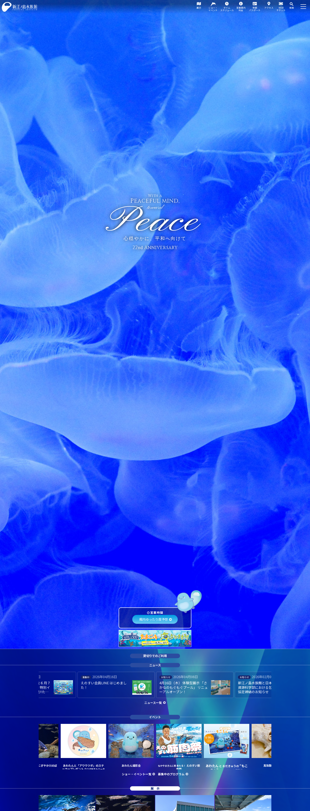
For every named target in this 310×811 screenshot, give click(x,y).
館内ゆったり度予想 (153, 619)
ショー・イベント (213, 9)
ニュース (155, 665)
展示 (199, 7)
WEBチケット (280, 9)
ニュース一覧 (153, 702)
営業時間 (156, 612)
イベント (155, 717)
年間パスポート (254, 9)
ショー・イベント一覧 (136, 774)
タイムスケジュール (227, 9)
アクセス (268, 7)
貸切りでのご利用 (155, 656)
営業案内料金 (240, 9)
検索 (291, 7)
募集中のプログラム (171, 774)
